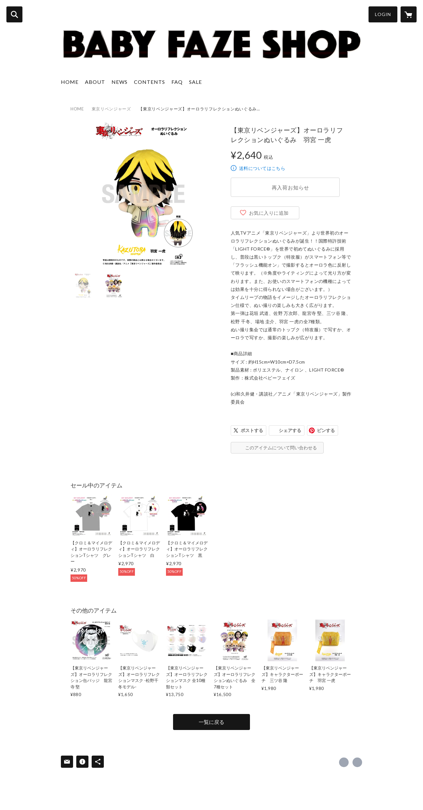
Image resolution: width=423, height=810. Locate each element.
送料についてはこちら (262, 168)
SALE (195, 82)
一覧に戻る (211, 722)
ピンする (326, 430)
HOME (70, 82)
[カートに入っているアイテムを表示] (409, 14)
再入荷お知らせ (291, 187)
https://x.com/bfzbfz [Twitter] (344, 762)
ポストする (252, 430)
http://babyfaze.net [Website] (357, 762)
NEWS (120, 82)
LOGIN (383, 14)
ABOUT (95, 82)
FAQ (177, 82)
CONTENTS (149, 82)
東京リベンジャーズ (111, 108)
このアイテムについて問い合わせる (281, 447)
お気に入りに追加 (269, 213)
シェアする (290, 430)
